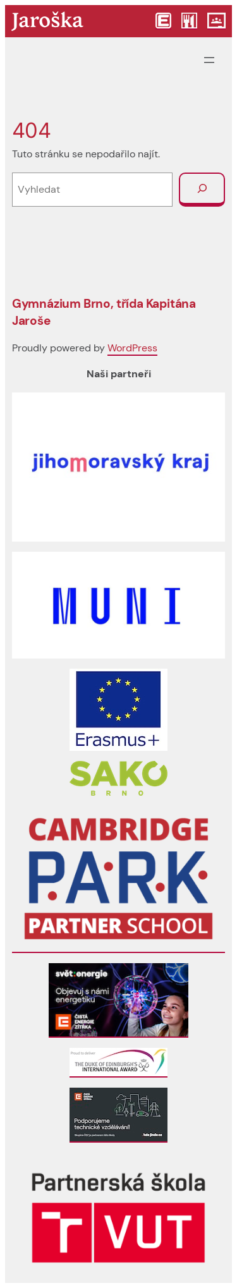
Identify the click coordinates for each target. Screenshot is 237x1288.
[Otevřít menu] (209, 60)
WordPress (132, 348)
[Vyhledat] (202, 190)
